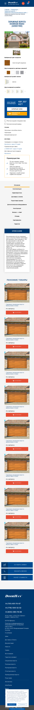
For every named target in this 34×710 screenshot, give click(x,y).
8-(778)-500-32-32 (13, 608)
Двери (7, 688)
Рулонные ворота (10, 664)
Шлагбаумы (8, 685)
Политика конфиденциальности (14, 623)
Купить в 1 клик (17, 109)
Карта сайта (8, 626)
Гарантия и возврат (11, 657)
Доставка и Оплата (10, 639)
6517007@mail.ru (10, 620)
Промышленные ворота (12, 674)
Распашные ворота (10, 667)
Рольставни (8, 678)
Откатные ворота (10, 671)
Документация (9, 643)
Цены (6, 636)
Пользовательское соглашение (14, 624)
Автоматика (8, 681)
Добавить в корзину (14, 113)
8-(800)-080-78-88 (13, 612)
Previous (5, 72)
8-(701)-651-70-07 (13, 4)
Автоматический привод (14, 124)
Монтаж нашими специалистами (16, 120)
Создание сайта (13, 707)
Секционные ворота (11, 660)
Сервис (7, 650)
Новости (7, 646)
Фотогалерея (9, 653)
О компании (8, 632)
